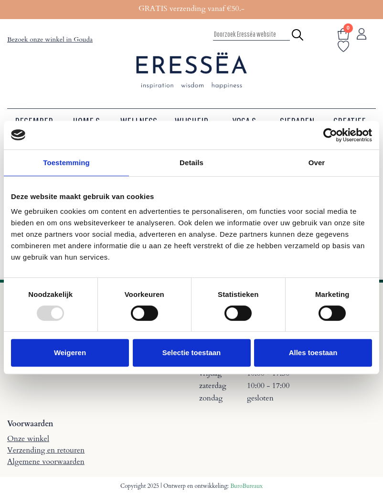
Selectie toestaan (191, 352)
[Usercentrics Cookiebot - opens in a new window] (330, 135)
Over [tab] (317, 162)
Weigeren (70, 352)
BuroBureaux (246, 486)
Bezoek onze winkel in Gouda (50, 39)
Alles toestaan (313, 352)
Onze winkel (28, 438)
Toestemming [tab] (66, 162)
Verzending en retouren (46, 450)
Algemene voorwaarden (46, 461)
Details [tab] (191, 162)
